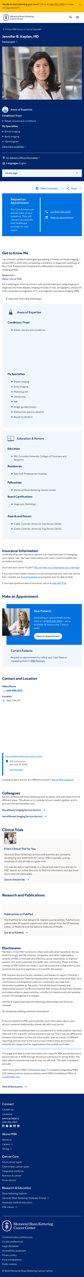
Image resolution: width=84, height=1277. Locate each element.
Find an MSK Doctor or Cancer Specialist (23, 29)
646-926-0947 (9, 1122)
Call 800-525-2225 (60, 211)
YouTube (14, 1126)
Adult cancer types (12, 1162)
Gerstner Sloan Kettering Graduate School (24, 1198)
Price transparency (12, 1259)
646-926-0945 (57, 4)
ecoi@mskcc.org (10, 1076)
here (43, 1070)
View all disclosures (12, 1086)
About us (7, 1139)
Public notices (9, 1264)
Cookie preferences (12, 1241)
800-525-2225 (54, 621)
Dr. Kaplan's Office (23, 157)
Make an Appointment (48, 636)
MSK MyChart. (38, 660)
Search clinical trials (14, 879)
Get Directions (16, 769)
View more (14, 146)
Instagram (3, 1126)
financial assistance (31, 577)
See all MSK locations (63, 779)
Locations (7, 1114)
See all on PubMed (14, 932)
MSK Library (8, 1207)
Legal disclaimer (10, 1246)
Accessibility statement (14, 1250)
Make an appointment (61, 217)
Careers (6, 1144)
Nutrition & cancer (11, 1175)
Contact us (7, 1109)
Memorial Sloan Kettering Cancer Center (23, 756)
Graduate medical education (17, 1202)
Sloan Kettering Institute (14, 1193)
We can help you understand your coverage (56, 567)
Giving (5, 1148)
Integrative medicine (13, 1171)
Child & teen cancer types (15, 1166)
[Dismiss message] (80, 6)
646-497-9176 (59, 583)
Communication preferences (17, 1237)
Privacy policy (9, 1255)
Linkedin (18, 1126)
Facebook (7, 1126)
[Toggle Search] (70, 17)
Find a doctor (9, 1180)
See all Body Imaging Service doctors (21, 810)
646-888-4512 (14, 690)
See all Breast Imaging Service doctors (22, 816)
